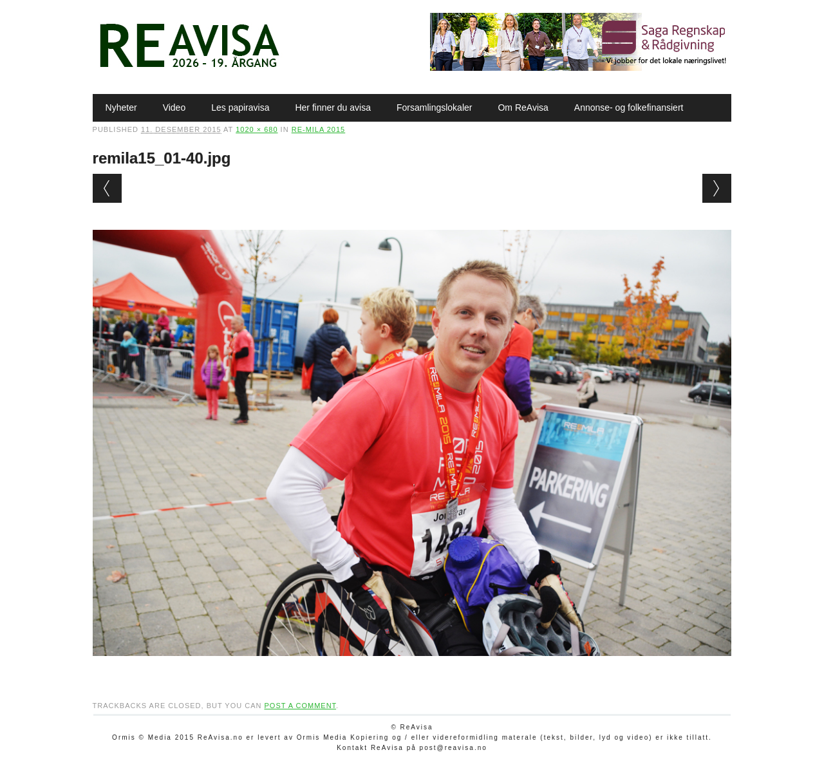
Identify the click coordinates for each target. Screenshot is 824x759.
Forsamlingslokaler (434, 107)
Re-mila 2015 (319, 129)
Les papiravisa (240, 107)
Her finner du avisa (333, 107)
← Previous (107, 188)
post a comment (300, 705)
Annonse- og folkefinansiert (629, 107)
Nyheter (121, 107)
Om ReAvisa (523, 107)
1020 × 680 (256, 129)
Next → (716, 188)
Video (174, 107)
